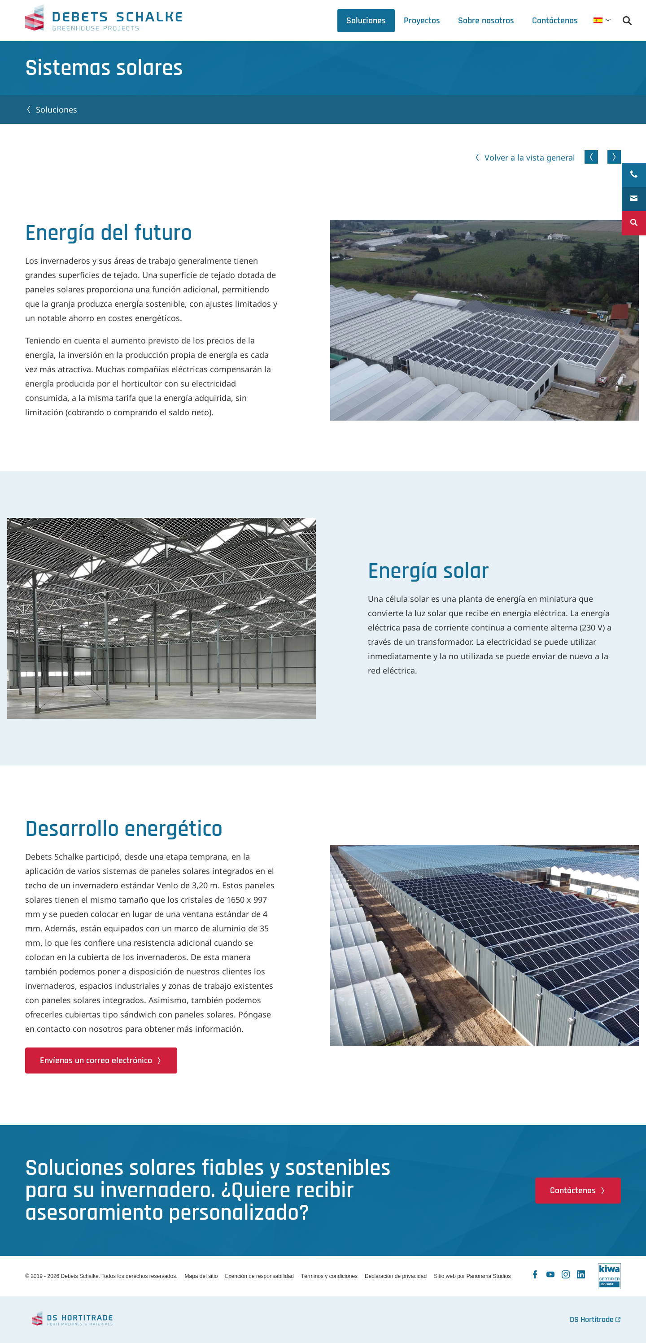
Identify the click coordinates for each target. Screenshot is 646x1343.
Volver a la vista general (529, 157)
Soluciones (56, 109)
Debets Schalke (104, 20)
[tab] (486, 20)
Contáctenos (573, 1190)
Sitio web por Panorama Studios (472, 1276)
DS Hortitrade (592, 1319)
